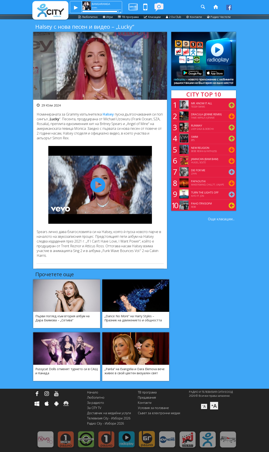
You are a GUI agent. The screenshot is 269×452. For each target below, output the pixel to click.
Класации (152, 17)
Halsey (108, 114)
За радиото (95, 403)
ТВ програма (128, 17)
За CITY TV (94, 408)
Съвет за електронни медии (159, 413)
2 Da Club (173, 17)
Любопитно (88, 17)
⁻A (204, 406)
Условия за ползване (153, 408)
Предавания (147, 397)
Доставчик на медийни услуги (109, 413)
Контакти (194, 17)
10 (174, 205)
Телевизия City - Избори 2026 (108, 418)
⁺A (214, 405)
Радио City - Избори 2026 (105, 423)
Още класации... (221, 219)
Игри (108, 17)
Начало (92, 392)
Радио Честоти (219, 17)
